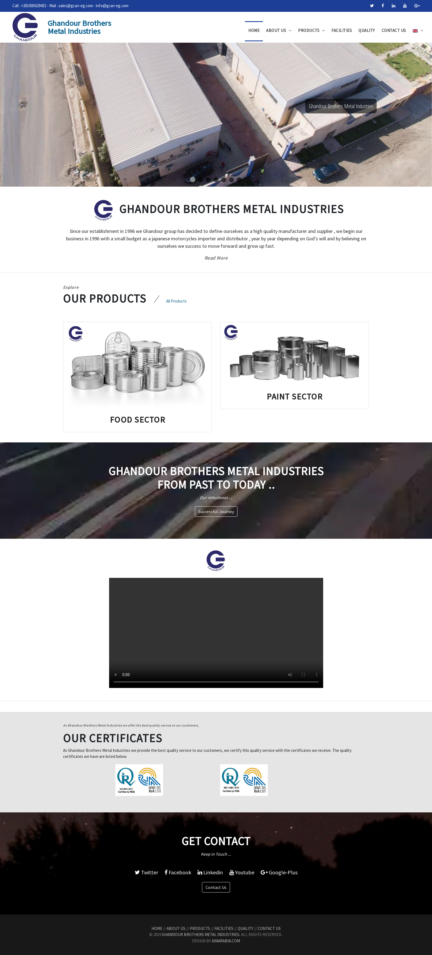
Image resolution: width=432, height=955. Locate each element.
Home (254, 30)
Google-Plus (279, 872)
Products (311, 30)
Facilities (341, 30)
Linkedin (210, 872)
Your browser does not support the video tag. (216, 633)
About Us (278, 30)
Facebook (177, 872)
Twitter (146, 872)
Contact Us (394, 30)
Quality (366, 30)
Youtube (241, 872)
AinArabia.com (226, 940)
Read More (216, 258)
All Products (176, 301)
